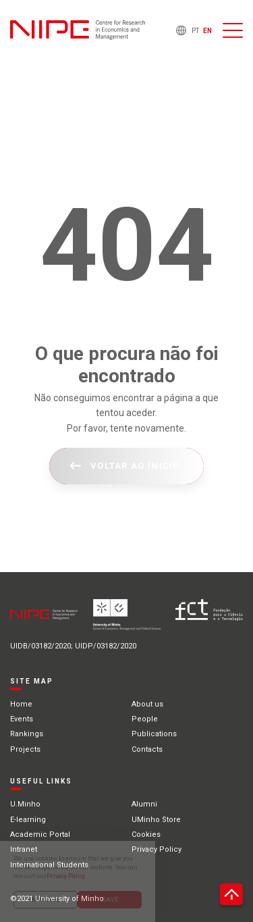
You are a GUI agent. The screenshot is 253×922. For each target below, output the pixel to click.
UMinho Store (156, 819)
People (145, 719)
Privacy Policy (156, 849)
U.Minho (25, 804)
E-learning (28, 819)
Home (21, 704)
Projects (25, 749)
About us (147, 704)
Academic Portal (40, 834)
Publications (154, 733)
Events (21, 719)
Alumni (144, 804)
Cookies (146, 834)
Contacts (147, 749)
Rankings (26, 733)
